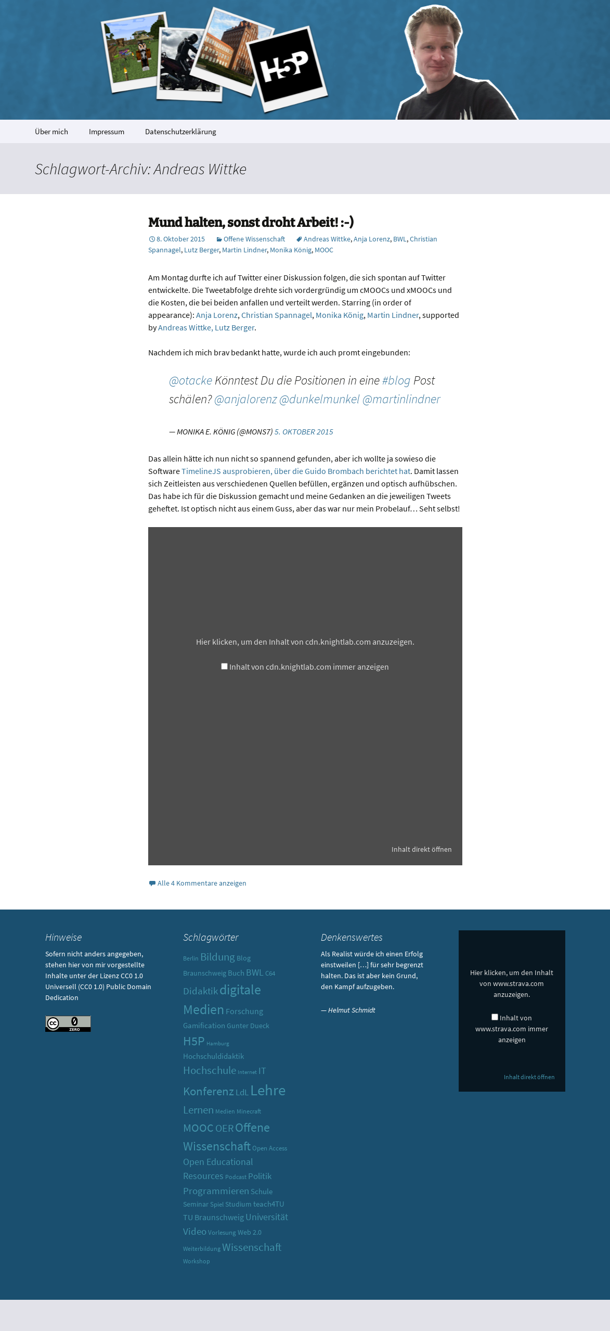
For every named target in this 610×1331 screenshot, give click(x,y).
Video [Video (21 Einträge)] (194, 1231)
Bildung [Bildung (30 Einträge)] (217, 957)
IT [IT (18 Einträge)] (262, 1071)
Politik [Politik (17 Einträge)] (259, 1176)
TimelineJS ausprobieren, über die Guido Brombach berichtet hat (295, 471)
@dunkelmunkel (319, 399)
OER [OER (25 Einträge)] (224, 1127)
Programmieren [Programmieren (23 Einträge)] (216, 1190)
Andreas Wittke (327, 239)
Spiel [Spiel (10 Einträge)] (217, 1204)
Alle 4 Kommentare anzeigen (202, 883)
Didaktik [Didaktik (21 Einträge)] (200, 991)
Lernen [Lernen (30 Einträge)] (198, 1110)
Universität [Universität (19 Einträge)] (266, 1217)
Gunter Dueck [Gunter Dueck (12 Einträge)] (248, 1025)
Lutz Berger (201, 249)
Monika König (291, 249)
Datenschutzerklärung (180, 131)
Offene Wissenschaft (254, 239)
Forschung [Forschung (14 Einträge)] (244, 1011)
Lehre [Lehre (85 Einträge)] (267, 1089)
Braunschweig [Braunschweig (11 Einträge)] (204, 973)
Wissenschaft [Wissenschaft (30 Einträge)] (251, 1247)
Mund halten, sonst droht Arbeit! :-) (251, 222)
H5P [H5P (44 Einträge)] (194, 1041)
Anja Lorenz (372, 239)
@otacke (190, 380)
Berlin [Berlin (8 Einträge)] (191, 958)
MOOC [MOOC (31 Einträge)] (198, 1128)
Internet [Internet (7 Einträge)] (247, 1072)
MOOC (324, 249)
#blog (396, 380)
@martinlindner (401, 399)
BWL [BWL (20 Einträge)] (255, 972)
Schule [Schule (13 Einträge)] (261, 1191)
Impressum (106, 131)
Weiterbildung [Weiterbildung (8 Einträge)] (201, 1248)
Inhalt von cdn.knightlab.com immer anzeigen (309, 666)
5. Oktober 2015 (304, 431)
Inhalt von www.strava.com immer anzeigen (511, 1028)
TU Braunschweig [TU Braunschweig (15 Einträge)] (213, 1217)
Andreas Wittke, (185, 327)
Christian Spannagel (276, 315)
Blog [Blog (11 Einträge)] (244, 958)
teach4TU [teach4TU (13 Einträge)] (268, 1204)
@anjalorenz (245, 399)
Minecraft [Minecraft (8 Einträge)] (249, 1111)
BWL (400, 239)
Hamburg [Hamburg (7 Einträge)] (217, 1043)
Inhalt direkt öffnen (422, 849)
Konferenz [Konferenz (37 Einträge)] (208, 1090)
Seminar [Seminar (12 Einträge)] (196, 1204)
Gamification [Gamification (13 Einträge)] (204, 1025)
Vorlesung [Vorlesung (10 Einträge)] (222, 1232)
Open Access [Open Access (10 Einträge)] (269, 1148)
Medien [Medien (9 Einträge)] (225, 1111)
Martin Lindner (244, 249)
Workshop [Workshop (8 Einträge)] (196, 1261)
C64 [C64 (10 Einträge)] (270, 973)
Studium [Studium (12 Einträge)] (238, 1204)
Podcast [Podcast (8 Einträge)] (235, 1177)
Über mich (51, 131)
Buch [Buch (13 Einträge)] (236, 973)
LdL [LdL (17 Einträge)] (242, 1092)
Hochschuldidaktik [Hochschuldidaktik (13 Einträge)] (213, 1056)
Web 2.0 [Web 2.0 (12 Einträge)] (250, 1232)
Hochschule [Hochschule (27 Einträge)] (209, 1070)
